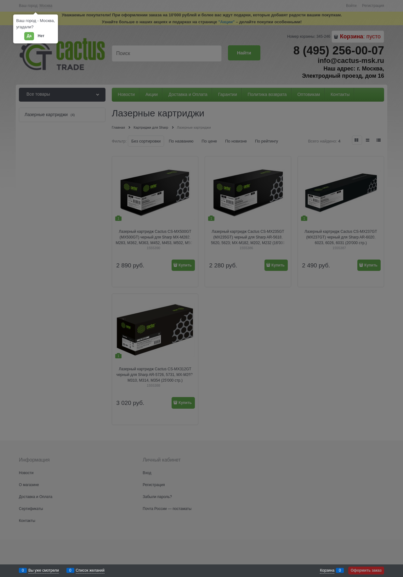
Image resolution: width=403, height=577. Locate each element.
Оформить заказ (366, 570)
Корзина (327, 570)
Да (29, 36)
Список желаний (90, 570)
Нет (41, 36)
